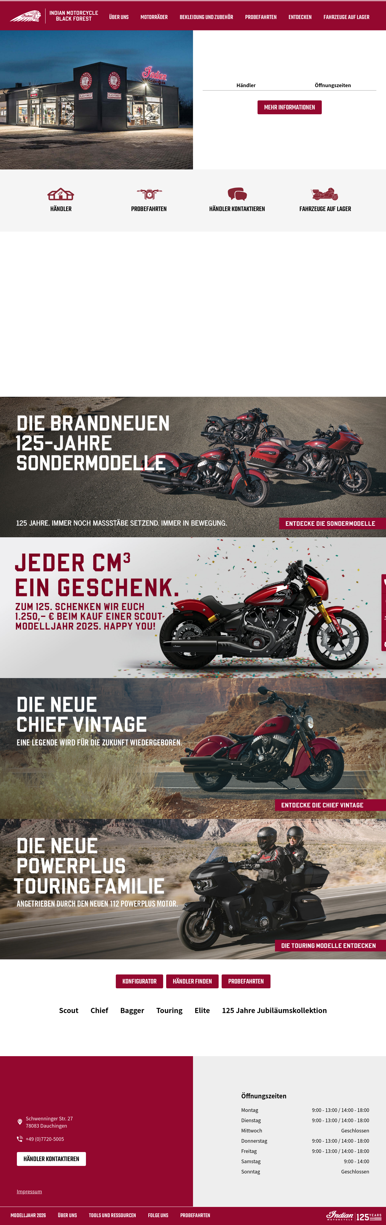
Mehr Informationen (289, 108)
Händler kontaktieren (51, 1159)
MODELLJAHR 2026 (28, 1215)
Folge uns (158, 1215)
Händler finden (192, 982)
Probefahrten (259, 15)
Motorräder (152, 15)
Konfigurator (139, 982)
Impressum (29, 1191)
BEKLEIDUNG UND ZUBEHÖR (205, 15)
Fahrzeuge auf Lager (345, 15)
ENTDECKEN (298, 15)
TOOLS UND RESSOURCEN (112, 1215)
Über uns (117, 15)
